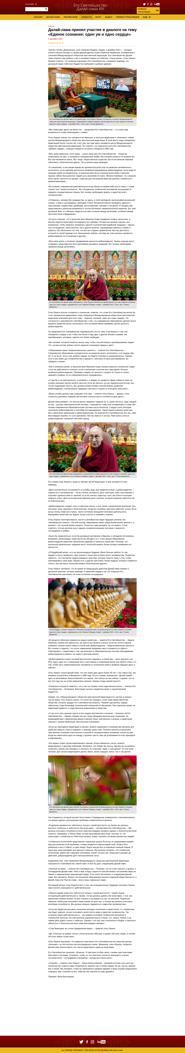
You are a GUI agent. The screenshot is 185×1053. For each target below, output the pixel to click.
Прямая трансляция (127, 17)
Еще (147, 17)
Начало (38, 17)
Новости (87, 17)
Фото (98, 17)
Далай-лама (53, 17)
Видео (108, 17)
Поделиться (54, 43)
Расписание (71, 17)
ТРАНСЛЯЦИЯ (144, 10)
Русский (31, 4)
